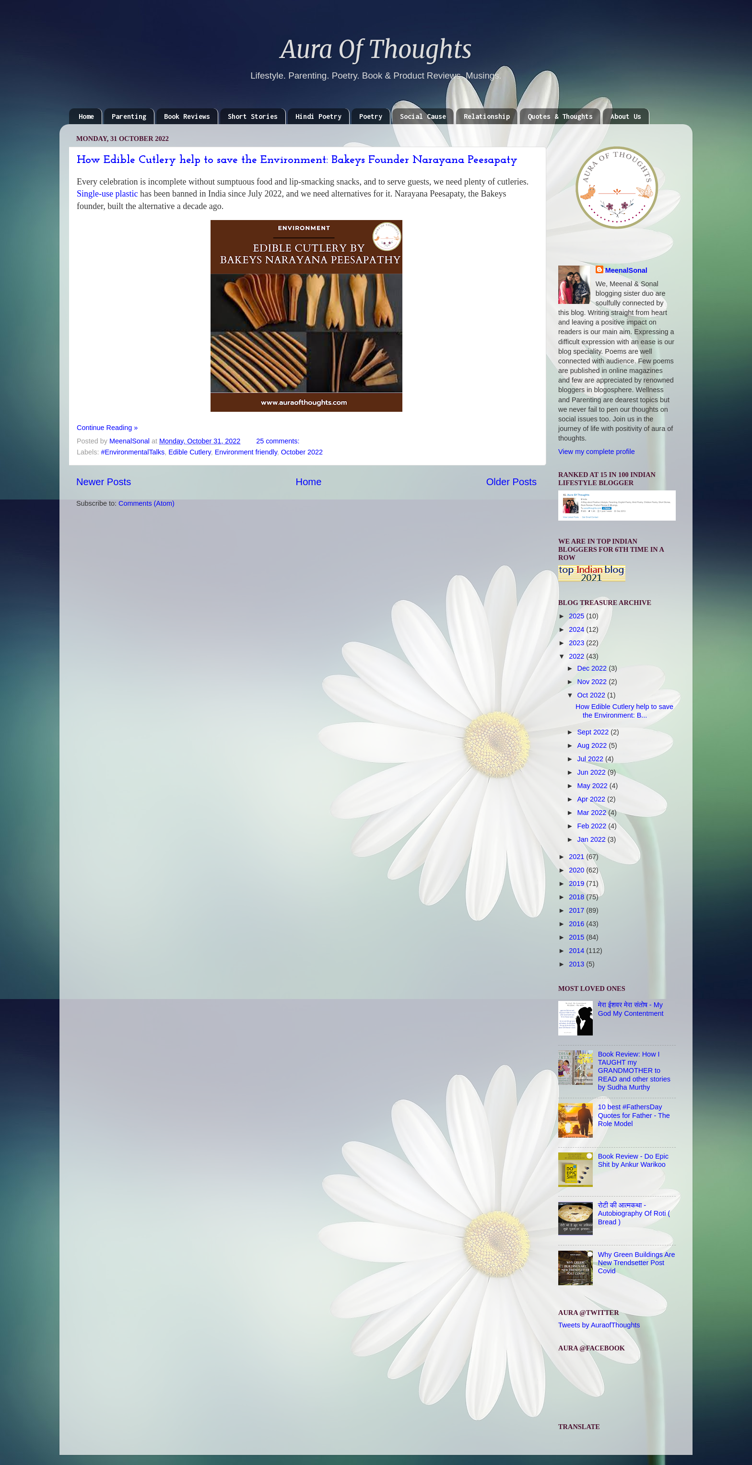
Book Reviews (187, 116)
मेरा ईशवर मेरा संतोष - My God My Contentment (631, 1009)
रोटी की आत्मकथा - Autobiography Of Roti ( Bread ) (634, 1213)
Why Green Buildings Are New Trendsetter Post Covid (636, 1263)
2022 (577, 656)
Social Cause (423, 116)
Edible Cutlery (189, 452)
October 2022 (302, 452)
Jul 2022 (591, 759)
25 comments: (278, 441)
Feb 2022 (593, 826)
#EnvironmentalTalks (132, 452)
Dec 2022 (593, 668)
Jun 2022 (592, 772)
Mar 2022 (593, 812)
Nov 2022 (593, 682)
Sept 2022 (594, 732)
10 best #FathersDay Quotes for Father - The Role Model (634, 1115)
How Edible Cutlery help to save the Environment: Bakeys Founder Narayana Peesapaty (297, 160)
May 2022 (593, 786)
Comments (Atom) (146, 503)
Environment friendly (246, 452)
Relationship (487, 116)
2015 (577, 937)
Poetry (370, 116)
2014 (577, 950)
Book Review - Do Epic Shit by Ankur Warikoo (633, 1160)
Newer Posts (103, 482)
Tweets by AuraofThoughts (599, 1325)
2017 (577, 910)
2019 (577, 883)
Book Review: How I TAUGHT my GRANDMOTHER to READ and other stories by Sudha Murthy (634, 1070)
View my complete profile (596, 451)
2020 (577, 870)
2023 (577, 643)
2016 (577, 924)
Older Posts (511, 482)
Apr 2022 (592, 799)
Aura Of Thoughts (376, 50)
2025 (577, 616)
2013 (577, 964)
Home (86, 116)
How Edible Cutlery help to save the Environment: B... (624, 711)
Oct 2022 (592, 695)
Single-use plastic (108, 193)
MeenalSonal (626, 270)
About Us (626, 116)
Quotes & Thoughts (560, 116)
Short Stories (253, 116)
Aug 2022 (593, 745)
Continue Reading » (107, 427)
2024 (577, 629)
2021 (577, 856)
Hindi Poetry (318, 116)
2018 (577, 897)
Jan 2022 (592, 839)
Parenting (129, 116)
